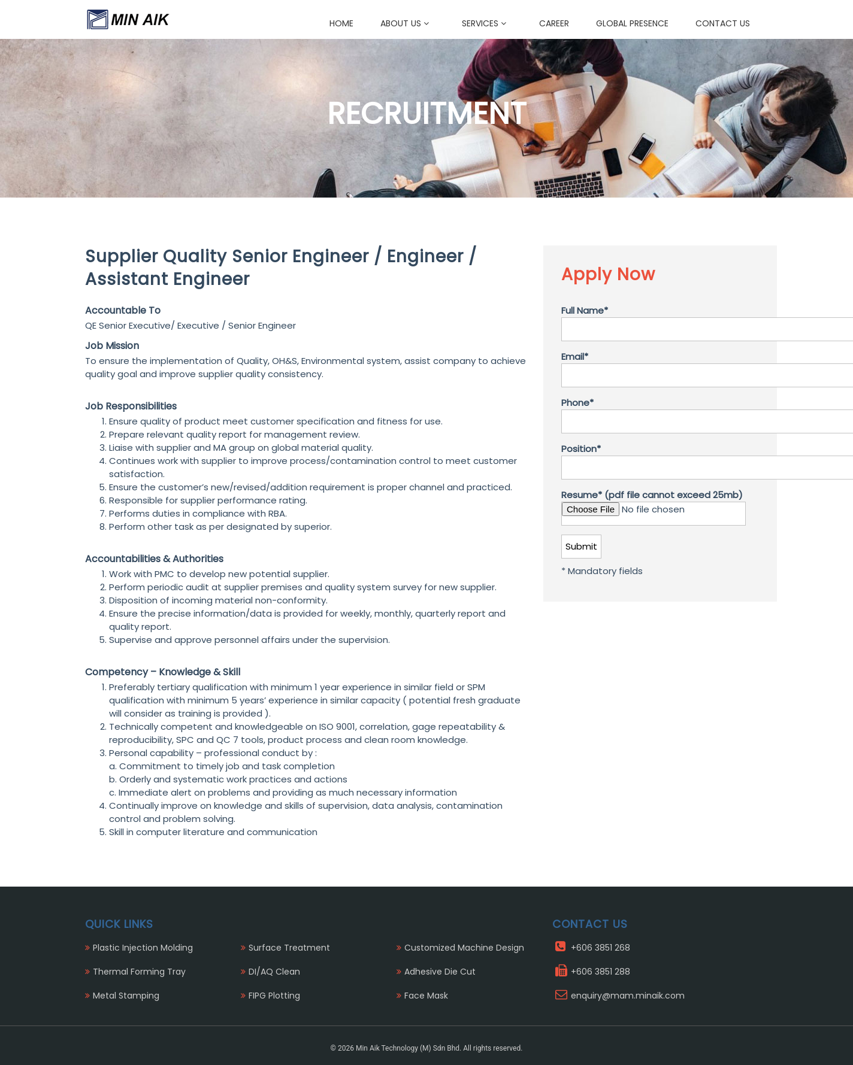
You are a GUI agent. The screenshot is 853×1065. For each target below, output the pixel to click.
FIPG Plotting (274, 996)
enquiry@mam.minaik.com (628, 996)
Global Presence (632, 23)
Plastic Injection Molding (143, 948)
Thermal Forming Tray (139, 972)
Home (341, 23)
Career (554, 23)
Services (484, 23)
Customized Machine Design (464, 948)
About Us (404, 23)
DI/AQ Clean (274, 972)
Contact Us (722, 23)
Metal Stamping (126, 996)
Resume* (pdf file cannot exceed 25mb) (653, 507)
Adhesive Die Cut (440, 972)
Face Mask (426, 996)
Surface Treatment (289, 948)
